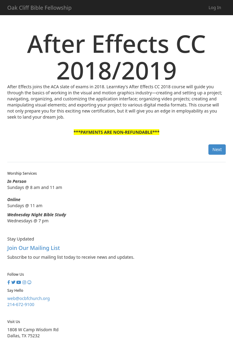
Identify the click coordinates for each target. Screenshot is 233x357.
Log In (215, 7)
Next (217, 149)
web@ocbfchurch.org (28, 298)
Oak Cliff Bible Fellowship (39, 7)
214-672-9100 (20, 304)
